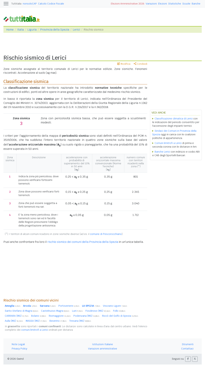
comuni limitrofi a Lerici (34, 329)
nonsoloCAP (30, 3)
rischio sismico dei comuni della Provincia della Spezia (82, 242)
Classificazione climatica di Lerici (174, 118)
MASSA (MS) (36, 320)
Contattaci (187, 348)
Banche (196, 3)
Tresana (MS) (80, 320)
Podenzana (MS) (86, 315)
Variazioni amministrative (102, 348)
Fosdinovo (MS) (98, 310)
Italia (20, 29)
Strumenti (187, 344)
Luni (77, 310)
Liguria (32, 29)
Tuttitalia (16, 3)
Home (10, 29)
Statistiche (174, 3)
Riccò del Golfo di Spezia (120, 315)
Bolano (38, 315)
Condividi (140, 63)
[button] (188, 359)
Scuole (186, 3)
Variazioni (151, 3)
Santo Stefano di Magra (21, 310)
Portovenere (68, 305)
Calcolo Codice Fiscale (51, 3)
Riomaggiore (60, 315)
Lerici (76, 29)
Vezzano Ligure (115, 305)
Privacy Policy (19, 348)
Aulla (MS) (14, 320)
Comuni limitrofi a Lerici (168, 143)
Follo (119, 310)
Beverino (58, 320)
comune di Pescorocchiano (106, 234)
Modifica (123, 63)
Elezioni (162, 3)
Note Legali (18, 344)
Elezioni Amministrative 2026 (127, 3)
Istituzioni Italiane (102, 344)
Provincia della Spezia (54, 29)
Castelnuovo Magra (55, 310)
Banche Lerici (162, 151)
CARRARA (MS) (16, 315)
